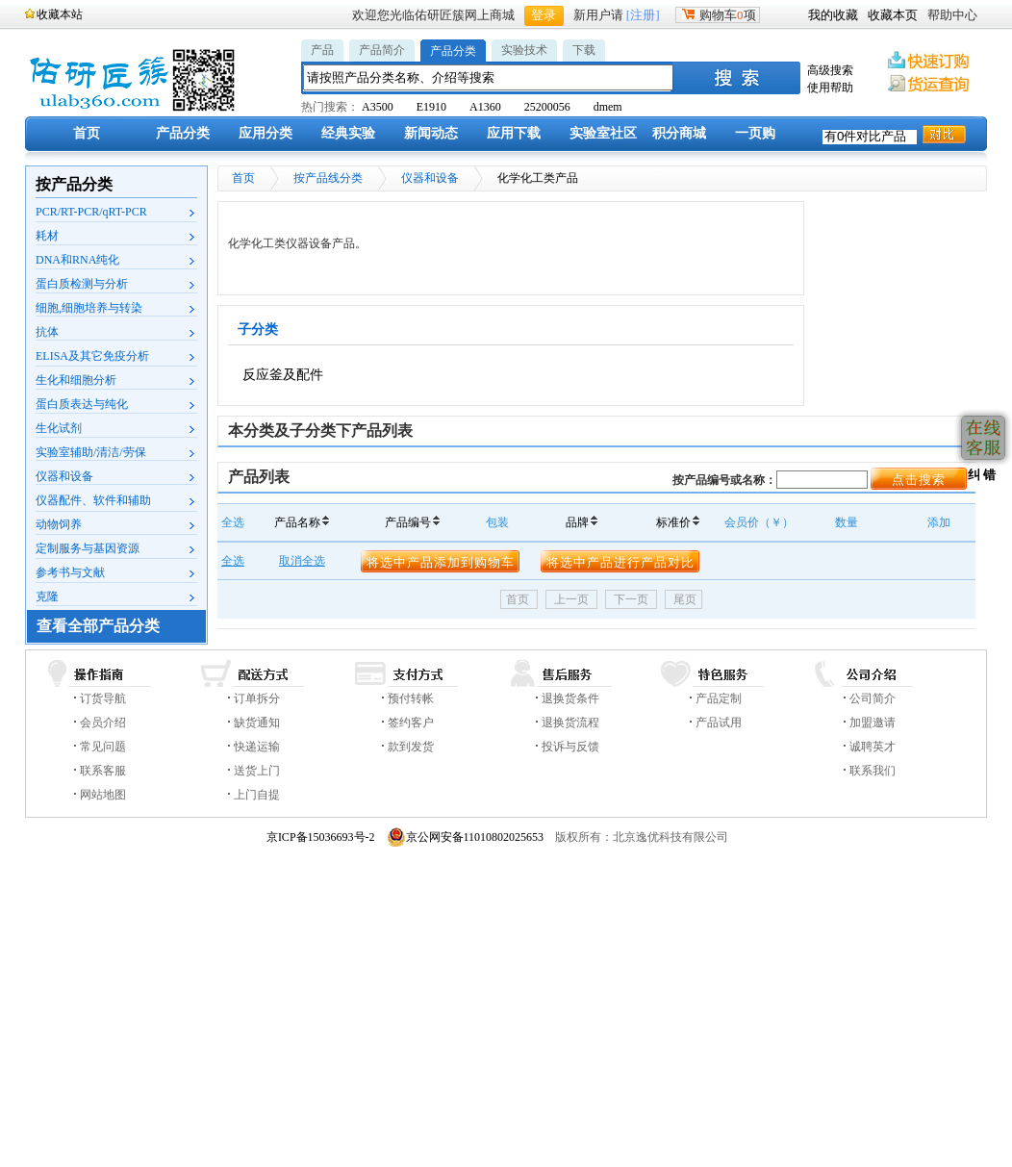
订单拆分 (257, 698)
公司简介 (872, 698)
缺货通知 (257, 722)
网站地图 (103, 794)
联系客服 (103, 770)
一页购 (755, 133)
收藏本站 (60, 14)
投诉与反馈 (570, 746)
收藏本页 (893, 15)
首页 (86, 133)
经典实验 (348, 133)
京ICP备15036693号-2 (320, 837)
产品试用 (719, 722)
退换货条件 (570, 698)
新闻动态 (431, 133)
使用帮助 (830, 87)
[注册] (643, 15)
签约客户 (411, 722)
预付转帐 (411, 698)
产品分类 (453, 51)
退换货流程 (570, 722)
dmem (608, 107)
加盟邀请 (872, 722)
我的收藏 (833, 15)
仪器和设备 (430, 178)
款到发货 (411, 746)
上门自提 (257, 794)
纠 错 (980, 475)
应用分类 (265, 133)
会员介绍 (103, 722)
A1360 (485, 107)
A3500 (377, 107)
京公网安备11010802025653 (465, 837)
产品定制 (719, 698)
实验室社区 (603, 133)
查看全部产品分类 (98, 626)
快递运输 (257, 746)
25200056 (547, 107)
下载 (583, 50)
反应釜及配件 (282, 375)
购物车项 (717, 15)
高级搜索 (830, 70)
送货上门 (257, 770)
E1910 (431, 107)
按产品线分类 (328, 178)
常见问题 (103, 746)
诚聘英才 (872, 746)
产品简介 (382, 50)
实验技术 (524, 50)
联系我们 (872, 770)
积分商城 (679, 133)
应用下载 (514, 133)
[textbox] (488, 77)
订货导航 (103, 698)
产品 (322, 50)
